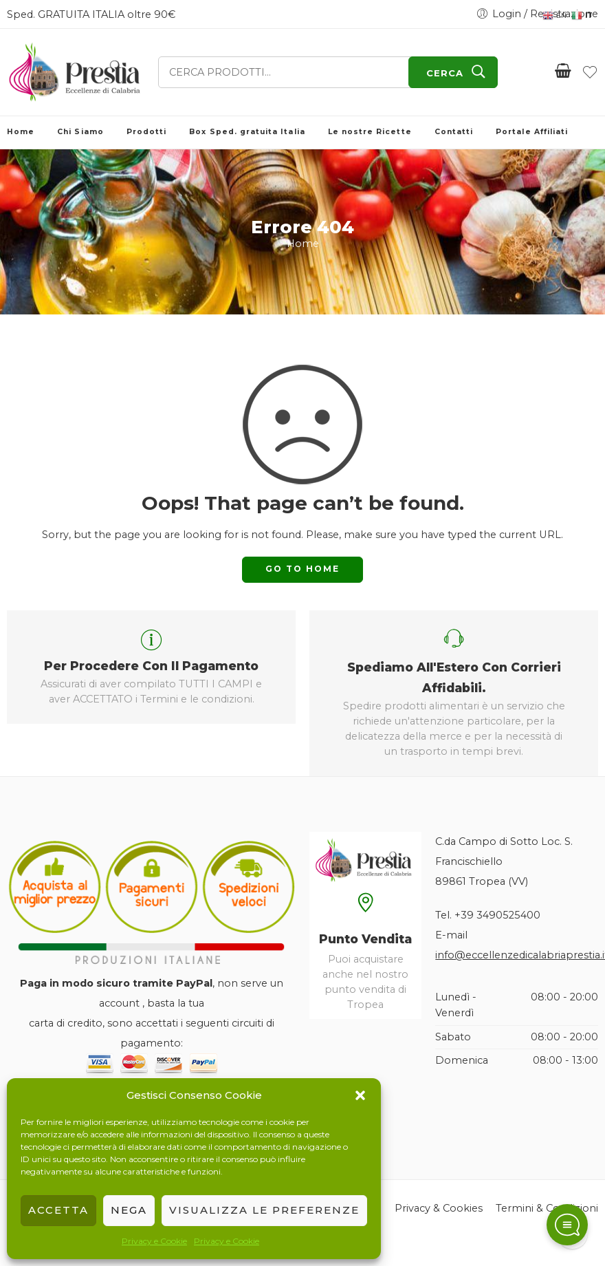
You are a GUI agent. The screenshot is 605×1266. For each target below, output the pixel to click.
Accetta (58, 1209)
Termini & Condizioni (547, 1208)
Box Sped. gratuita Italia (247, 131)
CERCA (444, 72)
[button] (360, 1095)
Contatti (453, 131)
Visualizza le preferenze (264, 1209)
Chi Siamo (80, 131)
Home (20, 131)
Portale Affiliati (532, 131)
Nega (129, 1209)
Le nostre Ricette (370, 131)
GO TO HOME (302, 569)
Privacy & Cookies (439, 1208)
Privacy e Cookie (154, 1241)
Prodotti (146, 131)
